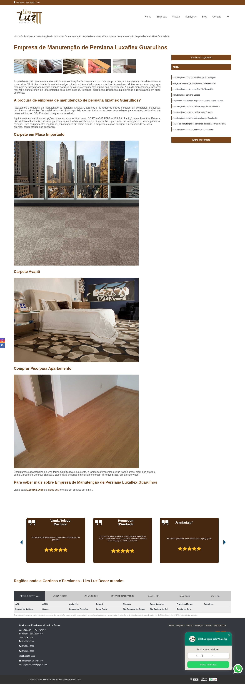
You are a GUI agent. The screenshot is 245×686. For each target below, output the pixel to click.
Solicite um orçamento (201, 57)
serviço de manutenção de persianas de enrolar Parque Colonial (199, 125)
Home (148, 16)
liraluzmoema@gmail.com (31, 661)
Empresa (162, 16)
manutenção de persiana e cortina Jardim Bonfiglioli (194, 78)
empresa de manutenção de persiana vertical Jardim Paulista (197, 101)
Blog (204, 16)
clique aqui (54, 490)
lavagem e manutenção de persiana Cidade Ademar (194, 84)
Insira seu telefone (208, 649)
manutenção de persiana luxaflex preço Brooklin (192, 113)
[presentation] (17, 554)
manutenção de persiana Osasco (186, 95)
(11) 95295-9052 (27, 656)
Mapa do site (220, 625)
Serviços (190, 16)
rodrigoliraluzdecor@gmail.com (33, 665)
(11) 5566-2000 (26, 646)
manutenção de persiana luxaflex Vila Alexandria (192, 90)
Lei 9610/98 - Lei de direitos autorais (183, 615)
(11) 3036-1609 (26, 651)
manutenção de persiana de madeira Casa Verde (192, 131)
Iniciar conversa (208, 664)
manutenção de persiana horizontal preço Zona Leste (194, 119)
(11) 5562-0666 (35, 490)
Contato (216, 16)
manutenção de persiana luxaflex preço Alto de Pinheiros (196, 107)
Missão (176, 16)
